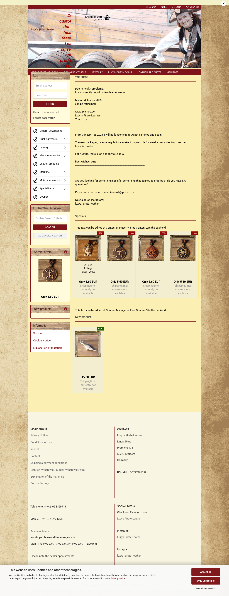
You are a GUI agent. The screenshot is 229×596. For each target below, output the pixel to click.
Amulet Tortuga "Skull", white (88, 274)
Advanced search (50, 242)
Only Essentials (206, 580)
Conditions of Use (41, 448)
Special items (43, 195)
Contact (35, 462)
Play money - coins (120, 72)
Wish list (192, 7)
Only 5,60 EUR (50, 303)
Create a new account (46, 118)
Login (50, 110)
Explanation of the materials (47, 483)
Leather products (149, 72)
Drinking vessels (75, 72)
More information (205, 588)
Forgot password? (44, 124)
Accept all (205, 572)
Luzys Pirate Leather (129, 524)
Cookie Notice (42, 346)
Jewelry (97, 72)
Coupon (40, 203)
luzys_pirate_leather (129, 562)
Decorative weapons (45, 72)
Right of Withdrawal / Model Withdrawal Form (57, 476)
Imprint (34, 455)
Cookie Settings (40, 489)
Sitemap (38, 339)
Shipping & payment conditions (48, 469)
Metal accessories (46, 187)
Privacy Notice (118, 578)
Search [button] (151, 7)
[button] (164, 6)
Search (50, 233)
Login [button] (176, 7)
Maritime (172, 72)
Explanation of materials (47, 354)
